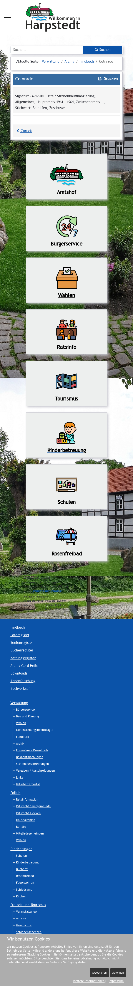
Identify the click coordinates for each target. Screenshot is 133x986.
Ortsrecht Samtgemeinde (33, 806)
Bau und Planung (27, 716)
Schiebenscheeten (29, 932)
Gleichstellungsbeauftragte (34, 730)
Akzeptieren (99, 972)
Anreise (21, 918)
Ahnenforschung (22, 681)
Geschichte (24, 925)
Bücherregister (21, 650)
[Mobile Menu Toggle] (7, 17)
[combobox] (46, 50)
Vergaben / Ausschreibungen (35, 770)
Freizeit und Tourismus (28, 905)
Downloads (18, 673)
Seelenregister (21, 642)
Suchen (103, 49)
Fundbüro (22, 737)
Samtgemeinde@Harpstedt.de (47, 590)
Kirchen (21, 896)
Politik (15, 793)
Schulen (21, 856)
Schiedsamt (24, 890)
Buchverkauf (20, 688)
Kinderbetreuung (27, 862)
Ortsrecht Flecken (28, 813)
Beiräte (21, 827)
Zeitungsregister (23, 658)
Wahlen (21, 723)
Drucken (107, 78)
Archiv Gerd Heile (24, 665)
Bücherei (22, 869)
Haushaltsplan (25, 820)
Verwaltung (19, 703)
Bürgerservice (25, 710)
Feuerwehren (25, 883)
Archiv (20, 743)
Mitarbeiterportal (28, 784)
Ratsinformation (27, 799)
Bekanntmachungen (29, 757)
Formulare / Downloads (32, 750)
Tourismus (66, 398)
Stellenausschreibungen (32, 764)
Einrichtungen (21, 849)
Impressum (116, 981)
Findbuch (17, 627)
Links (19, 777)
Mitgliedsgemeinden (30, 833)
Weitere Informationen (89, 981)
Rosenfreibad (25, 876)
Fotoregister (19, 635)
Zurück (23, 131)
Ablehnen (118, 972)
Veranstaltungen (27, 912)
